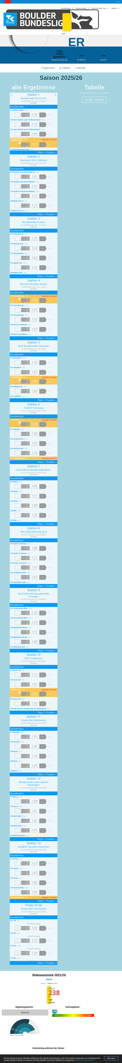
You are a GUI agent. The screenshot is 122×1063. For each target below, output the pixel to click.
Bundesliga (65, 8)
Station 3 (33, 218)
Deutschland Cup (99, 8)
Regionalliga (81, 8)
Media (114, 8)
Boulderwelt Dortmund (33, 98)
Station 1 (33, 94)
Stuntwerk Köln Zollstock (33, 160)
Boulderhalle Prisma (34, 222)
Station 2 (33, 156)
